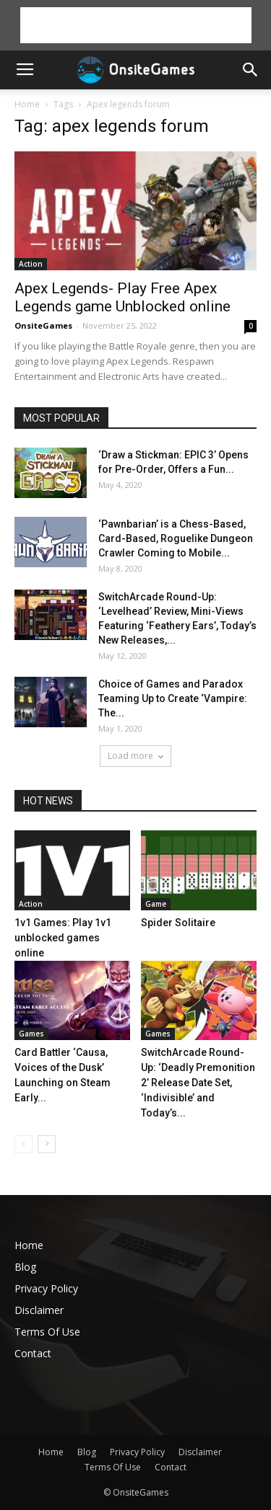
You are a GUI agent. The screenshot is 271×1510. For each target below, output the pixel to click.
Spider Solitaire (178, 922)
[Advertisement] (135, 25)
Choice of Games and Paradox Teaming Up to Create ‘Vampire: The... (172, 698)
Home (27, 104)
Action (31, 264)
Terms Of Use (47, 1331)
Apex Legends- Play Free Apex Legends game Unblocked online (122, 297)
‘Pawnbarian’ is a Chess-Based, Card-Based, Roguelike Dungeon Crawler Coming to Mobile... (175, 538)
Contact (32, 1353)
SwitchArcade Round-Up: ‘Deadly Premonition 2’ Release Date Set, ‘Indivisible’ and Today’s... (198, 1083)
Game (155, 904)
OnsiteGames (43, 325)
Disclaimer (39, 1310)
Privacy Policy (46, 1288)
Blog (25, 1267)
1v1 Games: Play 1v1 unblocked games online (62, 938)
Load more (135, 756)
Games (31, 1034)
